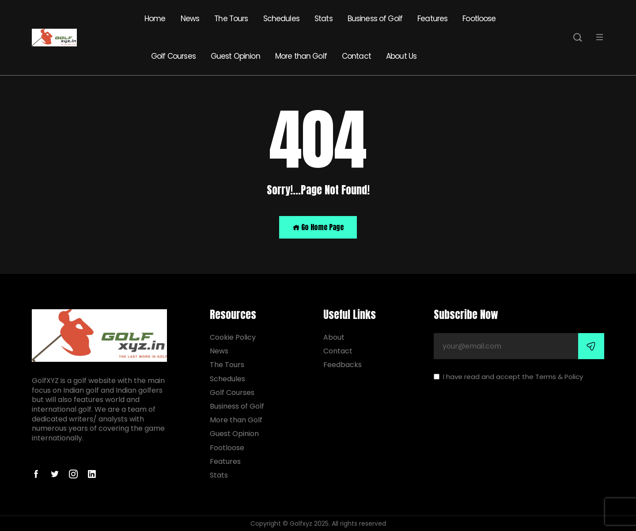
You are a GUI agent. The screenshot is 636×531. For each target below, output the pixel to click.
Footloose (479, 18)
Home (155, 18)
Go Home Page (318, 227)
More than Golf (301, 56)
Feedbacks (342, 364)
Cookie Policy (233, 337)
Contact (356, 56)
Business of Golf (375, 18)
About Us (401, 56)
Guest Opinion (235, 56)
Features (432, 18)
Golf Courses (173, 56)
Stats (323, 18)
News (190, 18)
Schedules (281, 18)
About (333, 337)
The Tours (231, 18)
